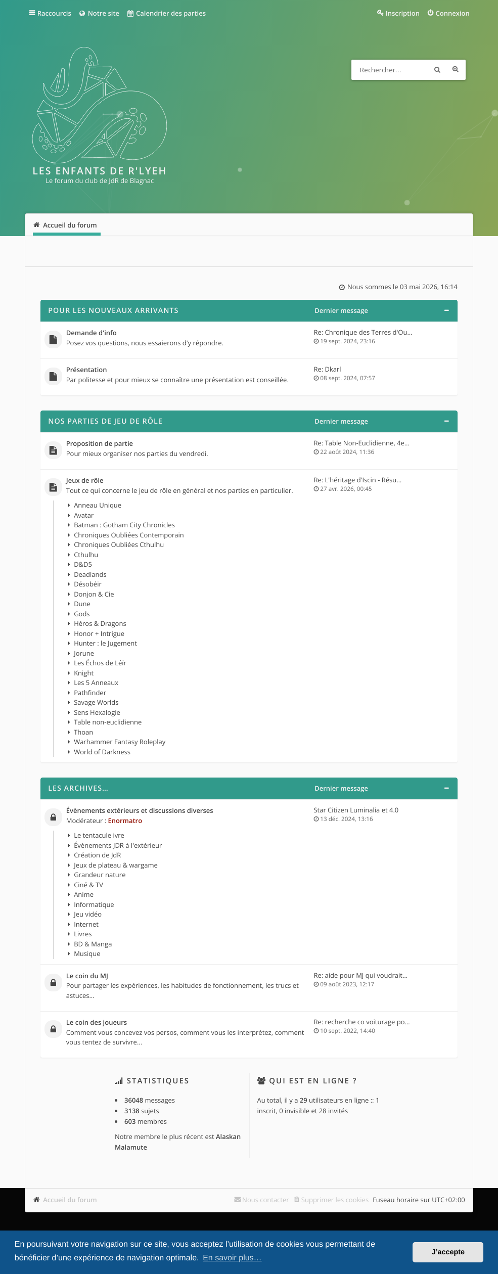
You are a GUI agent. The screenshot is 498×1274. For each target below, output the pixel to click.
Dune (82, 603)
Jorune (84, 653)
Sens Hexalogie (97, 712)
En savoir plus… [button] (232, 1258)
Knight (84, 672)
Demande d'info (91, 333)
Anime (84, 894)
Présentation (86, 370)
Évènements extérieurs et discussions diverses (139, 811)
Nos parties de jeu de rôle (105, 421)
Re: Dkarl (327, 369)
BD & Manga (93, 943)
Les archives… (78, 788)
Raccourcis (54, 13)
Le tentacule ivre (99, 835)
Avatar (84, 515)
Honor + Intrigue (99, 633)
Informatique (94, 904)
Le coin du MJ (87, 976)
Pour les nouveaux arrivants (113, 310)
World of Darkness (102, 751)
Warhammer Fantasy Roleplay (119, 741)
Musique (87, 953)
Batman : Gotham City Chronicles (124, 524)
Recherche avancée (455, 70)
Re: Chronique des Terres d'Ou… (362, 332)
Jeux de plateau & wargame (116, 865)
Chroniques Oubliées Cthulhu (119, 544)
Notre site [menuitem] (98, 13)
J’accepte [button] (448, 1252)
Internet (86, 924)
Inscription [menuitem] (403, 13)
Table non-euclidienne (108, 721)
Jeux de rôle (85, 481)
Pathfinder (90, 692)
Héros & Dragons (100, 623)
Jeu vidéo (88, 914)
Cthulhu (86, 554)
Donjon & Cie (94, 594)
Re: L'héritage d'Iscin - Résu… (357, 479)
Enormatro (125, 820)
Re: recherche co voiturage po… (361, 1021)
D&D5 (83, 564)
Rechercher (437, 70)
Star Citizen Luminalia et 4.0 (355, 809)
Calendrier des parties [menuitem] (166, 13)
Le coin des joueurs (96, 1023)
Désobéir (88, 583)
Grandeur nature (99, 874)
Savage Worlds (96, 702)
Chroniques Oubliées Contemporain (129, 534)
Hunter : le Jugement (105, 643)
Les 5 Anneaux (96, 682)
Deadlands (90, 574)
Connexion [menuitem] (453, 13)
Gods (81, 613)
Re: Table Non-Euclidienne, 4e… (361, 442)
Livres (83, 933)
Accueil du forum (70, 1199)
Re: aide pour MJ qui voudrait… (360, 975)
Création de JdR (97, 854)
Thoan (83, 732)
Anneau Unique (97, 505)
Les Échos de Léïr (100, 662)
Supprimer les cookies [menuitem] (335, 1199)
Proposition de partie (99, 444)
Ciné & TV (88, 884)
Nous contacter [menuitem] (265, 1199)
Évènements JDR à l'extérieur (118, 845)
